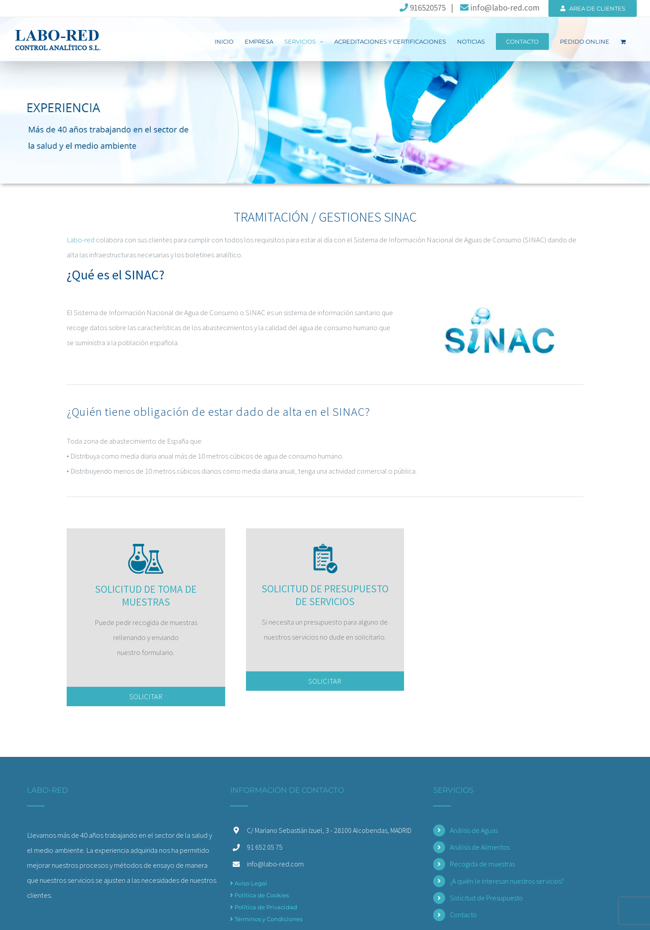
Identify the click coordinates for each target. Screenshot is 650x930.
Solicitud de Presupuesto (486, 896)
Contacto (463, 913)
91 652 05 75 (265, 845)
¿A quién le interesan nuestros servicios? (507, 879)
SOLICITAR (145, 695)
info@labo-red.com (499, 7)
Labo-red (80, 240)
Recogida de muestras (482, 862)
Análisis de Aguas (474, 829)
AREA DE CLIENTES (592, 8)
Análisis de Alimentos (480, 845)
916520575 (423, 7)
